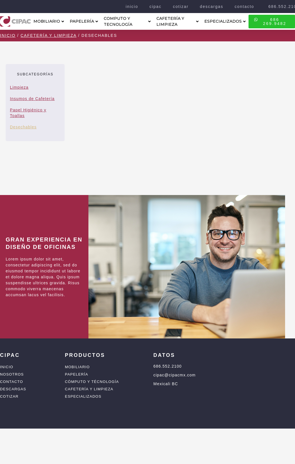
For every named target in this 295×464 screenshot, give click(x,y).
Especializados (83, 396)
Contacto (11, 382)
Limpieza (19, 87)
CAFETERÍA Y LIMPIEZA (177, 21)
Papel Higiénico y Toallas (28, 113)
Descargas (13, 389)
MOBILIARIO (48, 21)
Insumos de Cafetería (32, 98)
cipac (155, 6)
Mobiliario (77, 367)
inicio (132, 6)
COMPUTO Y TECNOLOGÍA (127, 21)
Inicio (8, 35)
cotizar (180, 6)
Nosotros (12, 374)
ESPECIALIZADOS (225, 21)
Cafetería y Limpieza (48, 35)
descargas (211, 6)
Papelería (76, 374)
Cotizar (9, 396)
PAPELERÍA (84, 21)
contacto (244, 6)
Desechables (23, 127)
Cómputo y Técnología (92, 382)
